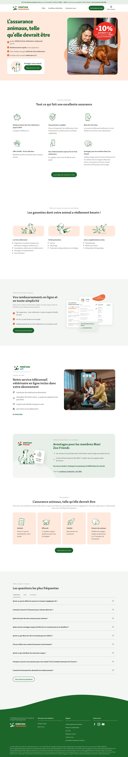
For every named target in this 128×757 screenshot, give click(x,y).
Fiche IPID (68, 731)
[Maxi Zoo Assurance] (21, 8)
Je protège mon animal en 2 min (64, 174)
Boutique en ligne (42, 723)
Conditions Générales (55, 8)
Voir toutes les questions (23, 679)
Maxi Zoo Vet (41, 727)
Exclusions (33, 594)
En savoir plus (17, 414)
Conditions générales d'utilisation (73, 724)
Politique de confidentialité (72, 727)
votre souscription (77, 2)
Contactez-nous (70, 8)
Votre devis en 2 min (96, 8)
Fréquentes (16, 594)
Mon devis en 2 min (32, 67)
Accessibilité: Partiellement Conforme (75, 740)
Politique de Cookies (70, 734)
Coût (25, 594)
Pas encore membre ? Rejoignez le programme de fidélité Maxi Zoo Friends (79, 466)
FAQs (43, 8)
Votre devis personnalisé (23, 330)
